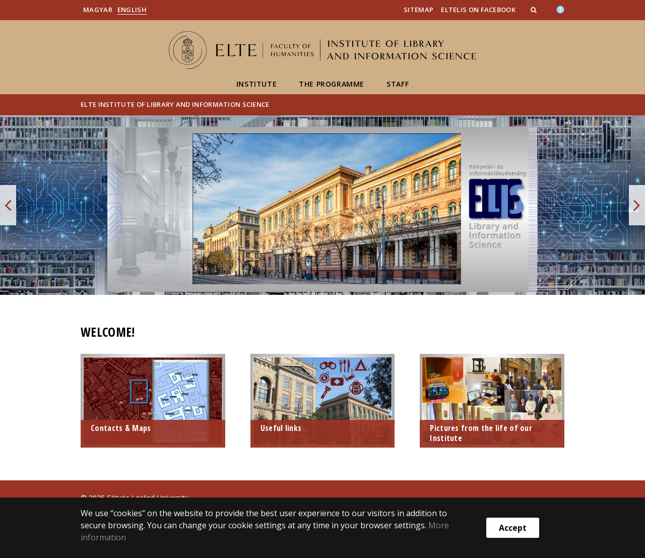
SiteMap (418, 9)
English (132, 9)
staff (397, 84)
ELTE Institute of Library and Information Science (175, 104)
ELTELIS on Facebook (478, 9)
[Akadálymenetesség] (560, 8)
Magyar (97, 9)
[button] (535, 9)
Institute (256, 84)
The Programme (331, 84)
